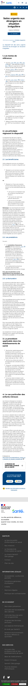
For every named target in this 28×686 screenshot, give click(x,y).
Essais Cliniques (11, 660)
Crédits (7, 587)
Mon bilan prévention (13, 606)
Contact (8, 560)
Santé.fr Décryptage (12, 663)
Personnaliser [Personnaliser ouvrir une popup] (22, 684)
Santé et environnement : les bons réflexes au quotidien (14, 634)
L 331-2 (14, 259)
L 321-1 (19, 74)
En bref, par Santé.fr (12, 629)
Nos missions (9, 546)
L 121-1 (12, 80)
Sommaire (14, 33)
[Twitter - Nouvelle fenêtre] (8, 677)
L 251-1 (12, 63)
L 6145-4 (12, 69)
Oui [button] (10, 481)
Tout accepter (6, 684)
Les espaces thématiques (14, 626)
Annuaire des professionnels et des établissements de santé (14, 651)
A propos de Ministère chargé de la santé (12, 465)
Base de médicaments (13, 656)
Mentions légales (11, 590)
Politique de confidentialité (15, 593)
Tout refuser (15, 684)
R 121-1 (15, 80)
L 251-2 (18, 63)
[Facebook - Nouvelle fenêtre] (4, 677)
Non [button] (18, 481)
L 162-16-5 (13, 74)
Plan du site (9, 563)
